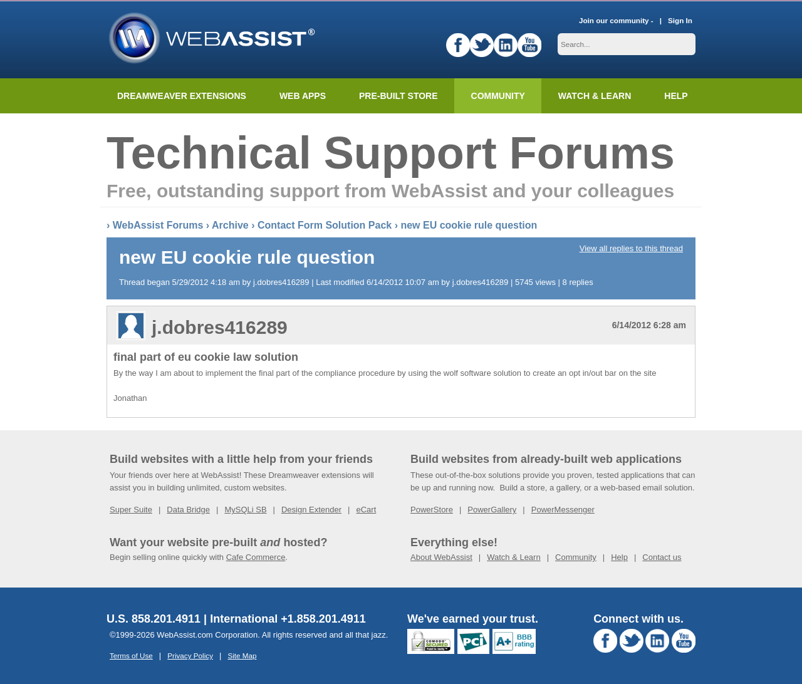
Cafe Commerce (256, 556)
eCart (366, 508)
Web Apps (302, 95)
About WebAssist (441, 556)
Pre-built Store (398, 95)
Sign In (680, 19)
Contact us (661, 556)
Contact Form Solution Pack (325, 224)
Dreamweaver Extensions (181, 95)
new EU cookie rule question (468, 224)
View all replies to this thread (631, 247)
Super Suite (131, 508)
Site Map (241, 654)
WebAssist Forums (158, 224)
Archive (230, 224)
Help (619, 556)
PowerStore (431, 508)
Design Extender (311, 508)
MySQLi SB (245, 508)
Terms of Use (131, 654)
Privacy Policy (190, 654)
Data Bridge (188, 508)
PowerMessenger (563, 508)
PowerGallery (491, 508)
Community (498, 95)
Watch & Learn (594, 95)
